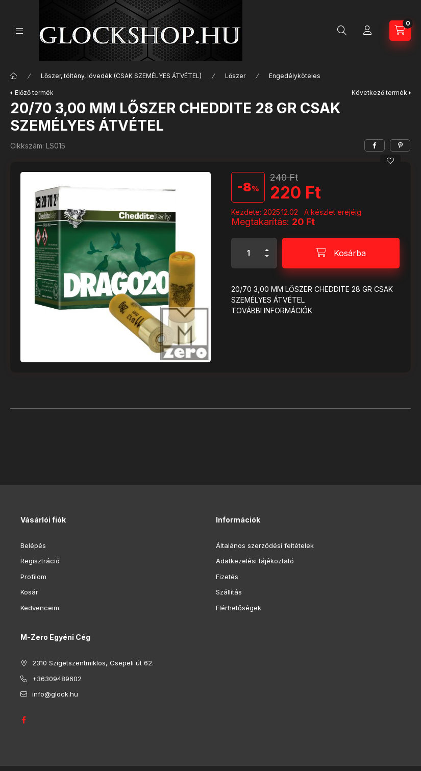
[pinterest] (400, 145)
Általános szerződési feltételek (265, 545)
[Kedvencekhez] (390, 161)
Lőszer (235, 76)
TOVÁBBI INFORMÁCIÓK (271, 310)
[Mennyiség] (248, 253)
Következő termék (379, 92)
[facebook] (374, 145)
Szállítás (229, 592)
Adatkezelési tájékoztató (255, 561)
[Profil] (367, 30)
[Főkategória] (13, 76)
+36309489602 (57, 679)
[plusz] (267, 245)
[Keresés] (342, 30)
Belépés (33, 545)
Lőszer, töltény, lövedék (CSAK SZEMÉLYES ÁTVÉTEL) (121, 76)
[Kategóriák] (19, 30)
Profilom (33, 577)
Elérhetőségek (238, 608)
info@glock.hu (55, 694)
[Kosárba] (341, 253)
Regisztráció (40, 561)
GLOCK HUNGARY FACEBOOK (23, 720)
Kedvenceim (39, 608)
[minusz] (267, 260)
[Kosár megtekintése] (400, 30)
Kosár (29, 592)
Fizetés (227, 577)
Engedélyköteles (294, 76)
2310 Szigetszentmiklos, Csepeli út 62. (93, 663)
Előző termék (34, 92)
